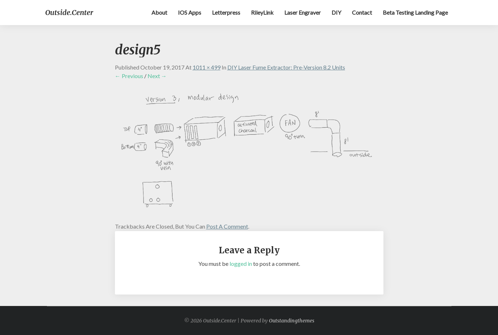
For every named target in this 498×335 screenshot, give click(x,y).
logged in (240, 263)
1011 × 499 (207, 67)
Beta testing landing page (415, 12)
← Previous (129, 75)
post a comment (227, 226)
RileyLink (262, 12)
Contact (362, 12)
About (159, 12)
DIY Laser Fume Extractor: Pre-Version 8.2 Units (286, 67)
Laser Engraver (302, 12)
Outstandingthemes (291, 320)
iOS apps (189, 12)
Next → (157, 75)
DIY (336, 12)
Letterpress (226, 12)
